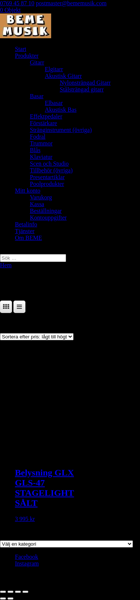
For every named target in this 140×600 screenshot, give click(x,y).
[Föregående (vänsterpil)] (3, 598)
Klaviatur (41, 157)
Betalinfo (26, 224)
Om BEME (28, 238)
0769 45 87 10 (17, 3)
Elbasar (54, 103)
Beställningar (46, 211)
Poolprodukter (47, 184)
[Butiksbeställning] (37, 336)
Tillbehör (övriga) (51, 170)
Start (20, 49)
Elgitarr (54, 69)
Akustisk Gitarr (63, 76)
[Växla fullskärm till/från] (10, 592)
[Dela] (18, 592)
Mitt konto (27, 190)
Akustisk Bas (61, 109)
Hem (6, 265)
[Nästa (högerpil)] (10, 598)
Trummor (41, 143)
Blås (35, 150)
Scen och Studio (49, 163)
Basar (36, 96)
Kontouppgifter (48, 217)
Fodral (38, 136)
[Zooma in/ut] (3, 592)
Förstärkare (43, 123)
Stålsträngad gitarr (82, 89)
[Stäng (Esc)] (25, 592)
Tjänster (24, 231)
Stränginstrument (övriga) (61, 130)
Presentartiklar (47, 177)
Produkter (26, 55)
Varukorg (41, 197)
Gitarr (37, 62)
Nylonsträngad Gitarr (85, 82)
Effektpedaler (46, 116)
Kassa (37, 204)
